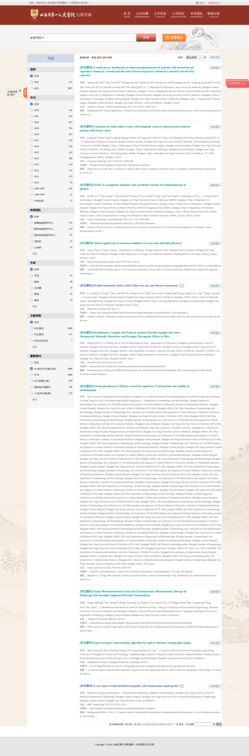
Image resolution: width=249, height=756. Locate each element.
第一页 (133, 724)
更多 (33, 253)
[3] (145, 724)
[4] (148, 724)
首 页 (127, 15)
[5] (152, 724)
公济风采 (160, 15)
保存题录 (215, 67)
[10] (169, 724)
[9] (165, 724)
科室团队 (196, 15)
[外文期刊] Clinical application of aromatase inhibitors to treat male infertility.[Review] (131, 243)
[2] (142, 724)
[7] (158, 724)
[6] (155, 724)
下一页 (174, 724)
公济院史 (178, 15)
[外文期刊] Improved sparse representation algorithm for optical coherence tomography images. (136, 642)
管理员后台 (214, 3)
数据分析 (213, 15)
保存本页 (215, 57)
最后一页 (183, 724)
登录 (201, 3)
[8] (162, 724)
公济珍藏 (142, 15)
